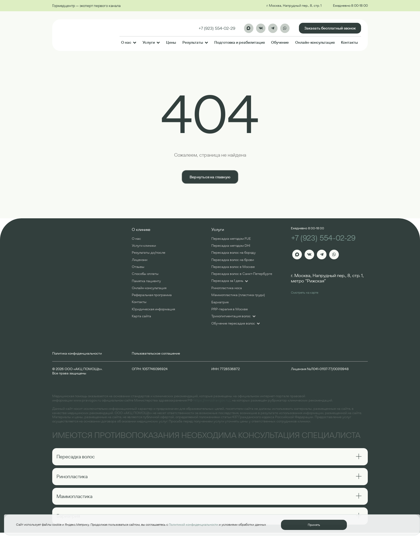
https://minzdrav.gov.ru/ (211, 400)
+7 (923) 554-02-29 (323, 238)
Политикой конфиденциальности (193, 524)
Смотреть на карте (304, 292)
